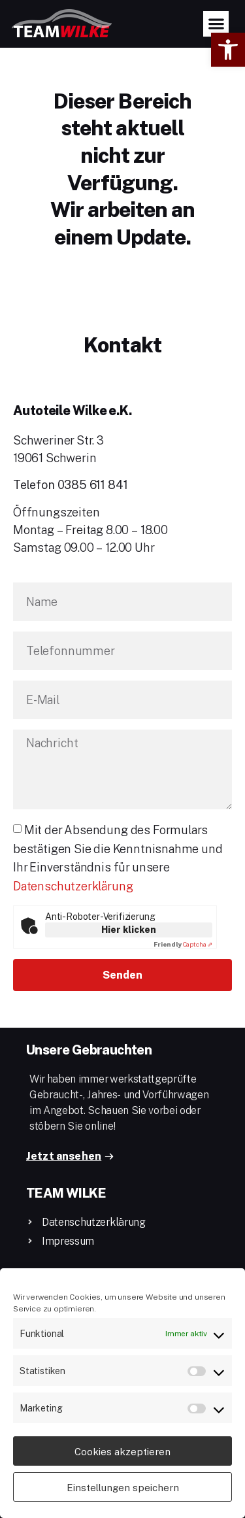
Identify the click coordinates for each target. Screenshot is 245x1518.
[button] (228, 50)
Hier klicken (128, 929)
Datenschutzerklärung (73, 886)
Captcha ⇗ (183, 944)
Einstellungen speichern (123, 1487)
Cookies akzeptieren (122, 1451)
